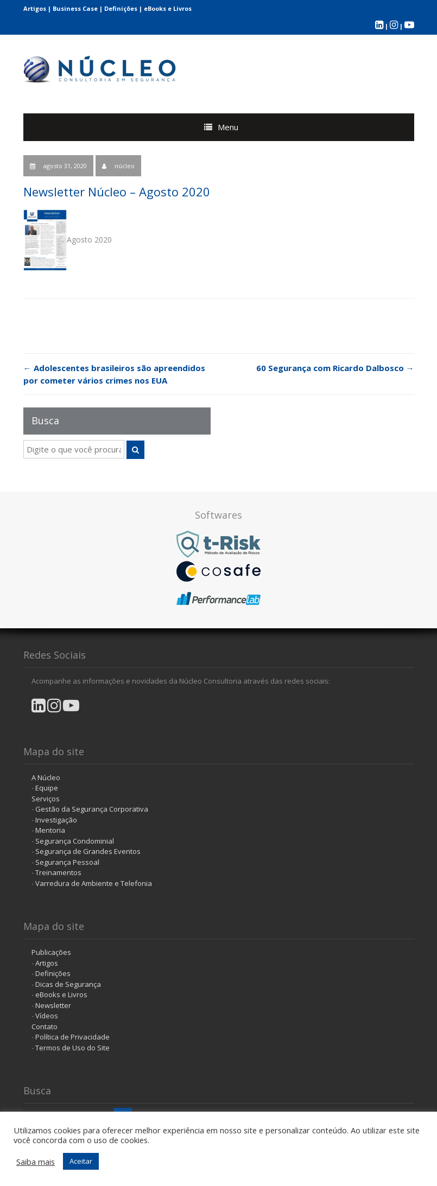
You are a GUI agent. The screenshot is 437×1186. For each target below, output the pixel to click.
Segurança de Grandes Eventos (88, 851)
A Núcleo (45, 777)
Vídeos (46, 1016)
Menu (228, 127)
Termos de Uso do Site (72, 1048)
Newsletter (53, 1005)
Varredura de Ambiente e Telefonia (93, 883)
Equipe (46, 788)
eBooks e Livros (168, 8)
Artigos (34, 8)
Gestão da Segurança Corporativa (91, 809)
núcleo (125, 166)
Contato (44, 1026)
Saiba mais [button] (35, 1161)
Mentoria (50, 830)
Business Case (75, 8)
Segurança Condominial (74, 841)
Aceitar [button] (80, 1161)
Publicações (51, 952)
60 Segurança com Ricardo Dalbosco (335, 367)
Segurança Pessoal (67, 862)
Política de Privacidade (72, 1037)
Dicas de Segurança (68, 984)
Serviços (45, 799)
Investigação (56, 820)
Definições (120, 8)
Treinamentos (58, 872)
